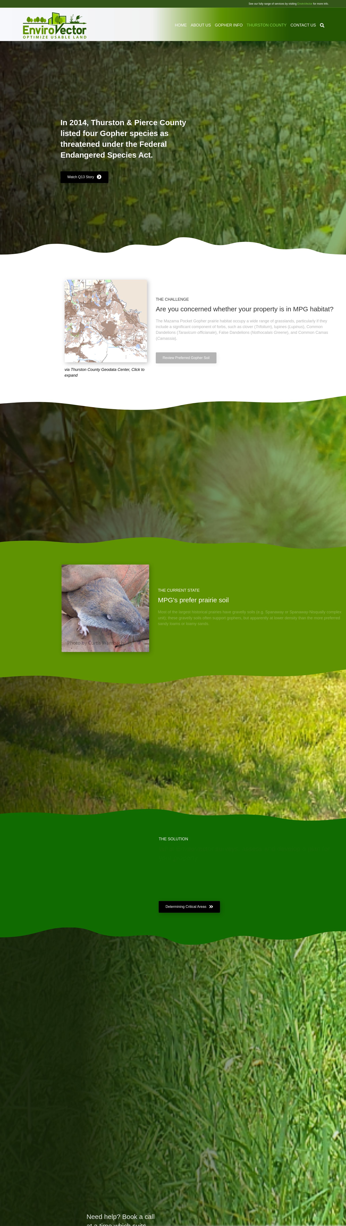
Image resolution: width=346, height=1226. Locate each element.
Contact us (307, 25)
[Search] (325, 25)
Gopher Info (233, 25)
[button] (84, 179)
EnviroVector (304, 3)
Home (185, 25)
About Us (205, 25)
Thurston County (271, 25)
